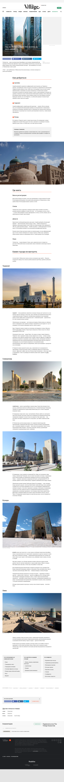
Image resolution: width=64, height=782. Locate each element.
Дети (49, 11)
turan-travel (15, 688)
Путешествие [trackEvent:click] (10, 715)
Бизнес (25, 11)
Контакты (8, 756)
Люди (20, 11)
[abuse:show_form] (39, 698)
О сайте (4, 756)
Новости (8, 11)
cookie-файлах (35, 751)
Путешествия (8, 45)
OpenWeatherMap (30, 745)
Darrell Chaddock (49, 688)
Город (15, 11)
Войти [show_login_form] (59, 7)
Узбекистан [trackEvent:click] (10, 713)
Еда (40, 11)
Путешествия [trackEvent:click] (10, 711)
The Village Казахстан (10, 53)
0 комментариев (35, 701)
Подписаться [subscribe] (37, 724)
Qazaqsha (55, 11)
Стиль (44, 11)
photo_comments (23, 688)
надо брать (19, 329)
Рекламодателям (14, 756)
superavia (30, 688)
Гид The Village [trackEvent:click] (17, 715)
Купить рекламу (52, 45)
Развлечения (33, 11)
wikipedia (36, 688)
